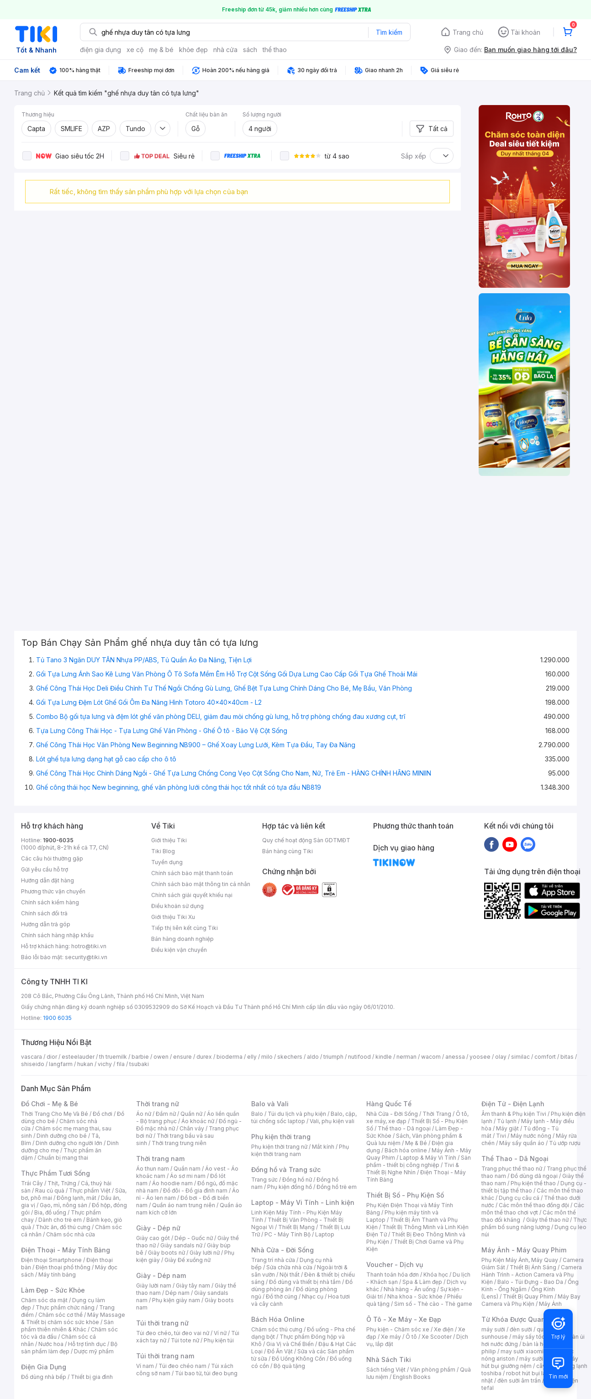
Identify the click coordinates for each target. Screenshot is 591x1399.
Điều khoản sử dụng (177, 906)
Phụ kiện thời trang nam (300, 1150)
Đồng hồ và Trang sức (286, 1169)
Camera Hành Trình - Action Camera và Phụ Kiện (531, 1274)
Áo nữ (143, 1113)
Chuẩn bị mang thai (62, 1157)
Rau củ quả (49, 1190)
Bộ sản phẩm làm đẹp (69, 1348)
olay (501, 1056)
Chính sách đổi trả (44, 913)
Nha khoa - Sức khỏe (415, 1296)
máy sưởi (493, 1329)
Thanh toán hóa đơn (392, 1274)
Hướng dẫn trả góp (45, 924)
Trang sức (264, 1179)
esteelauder (78, 1056)
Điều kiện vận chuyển (179, 949)
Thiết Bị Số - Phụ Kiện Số (405, 1195)
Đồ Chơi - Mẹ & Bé (49, 1104)
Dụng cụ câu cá (519, 1197)
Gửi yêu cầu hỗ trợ (44, 869)
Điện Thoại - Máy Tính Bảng (65, 1250)
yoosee (480, 1056)
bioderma (229, 1056)
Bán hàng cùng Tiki (287, 851)
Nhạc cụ (312, 1296)
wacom (431, 1056)
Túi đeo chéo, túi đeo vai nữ (172, 1333)
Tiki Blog (163, 851)
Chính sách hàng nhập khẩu (57, 935)
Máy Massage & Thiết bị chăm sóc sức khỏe (73, 1318)
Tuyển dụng (167, 862)
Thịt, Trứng (61, 1183)
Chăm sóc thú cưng (276, 1329)
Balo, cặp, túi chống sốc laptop (304, 1117)
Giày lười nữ (205, 1252)
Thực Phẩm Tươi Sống (55, 1173)
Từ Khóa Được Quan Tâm (521, 1319)
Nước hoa (50, 1344)
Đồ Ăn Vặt (280, 1351)
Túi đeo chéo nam (182, 1365)
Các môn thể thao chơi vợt (532, 1209)
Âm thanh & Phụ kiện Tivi (513, 1113)
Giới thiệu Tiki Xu (173, 916)
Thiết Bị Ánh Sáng (533, 1267)
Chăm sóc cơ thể (60, 1314)
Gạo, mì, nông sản (63, 1205)
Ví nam (145, 1365)
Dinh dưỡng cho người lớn (69, 1143)
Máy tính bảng (57, 1274)
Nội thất (290, 1274)
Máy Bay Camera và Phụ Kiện (530, 1300)
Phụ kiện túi (219, 1340)
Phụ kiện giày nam (176, 1300)
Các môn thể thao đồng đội (534, 1205)
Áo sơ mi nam (188, 1175)
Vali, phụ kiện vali (332, 1121)
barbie (140, 1056)
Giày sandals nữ (181, 1245)
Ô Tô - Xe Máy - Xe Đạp (403, 1319)
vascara (31, 1056)
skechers (289, 1056)
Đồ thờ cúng (281, 1296)
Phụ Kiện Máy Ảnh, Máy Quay (519, 1259)
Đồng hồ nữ (297, 1179)
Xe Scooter (437, 1336)
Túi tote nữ (185, 1340)
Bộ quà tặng (289, 1365)
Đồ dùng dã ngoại (534, 1175)
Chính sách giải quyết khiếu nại (191, 895)
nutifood (359, 1056)
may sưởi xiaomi (522, 1351)
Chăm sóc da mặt (44, 1300)
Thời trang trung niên (179, 1143)
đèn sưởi (521, 1329)
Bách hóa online (406, 1150)
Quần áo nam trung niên (183, 1205)
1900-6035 (58, 840)
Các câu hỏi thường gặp (52, 858)
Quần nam (187, 1168)
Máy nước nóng (531, 1135)
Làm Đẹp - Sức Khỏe (53, 1290)
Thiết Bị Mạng (296, 1227)
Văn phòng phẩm (432, 1369)
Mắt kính (323, 1146)
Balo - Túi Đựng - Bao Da (530, 1281)
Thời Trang (436, 1113)
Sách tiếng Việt (386, 1369)
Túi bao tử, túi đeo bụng (206, 1373)
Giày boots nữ (166, 1252)
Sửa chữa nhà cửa (289, 1267)
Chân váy (191, 1128)
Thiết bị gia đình (92, 1376)
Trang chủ (468, 32)
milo (267, 1056)
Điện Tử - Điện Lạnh (512, 1104)
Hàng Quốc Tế (389, 1104)
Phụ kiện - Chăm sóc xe (397, 1329)
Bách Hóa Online (278, 1319)
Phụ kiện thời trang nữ (279, 1146)
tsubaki (139, 1064)
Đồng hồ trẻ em (337, 1186)
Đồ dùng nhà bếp (43, 1376)
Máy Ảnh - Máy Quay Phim (523, 1250)
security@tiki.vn (86, 957)
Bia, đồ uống (50, 1212)
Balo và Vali (270, 1104)
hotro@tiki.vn (88, 946)
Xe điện (444, 1329)
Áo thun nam (152, 1168)
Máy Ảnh (550, 1303)
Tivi (501, 1135)
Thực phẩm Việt (90, 1190)
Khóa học (435, 1274)
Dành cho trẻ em (60, 1219)
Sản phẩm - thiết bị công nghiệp (418, 1161)
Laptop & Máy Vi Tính (428, 1157)
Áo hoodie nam (172, 1183)
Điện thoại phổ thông (63, 1267)
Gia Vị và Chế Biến (290, 1344)
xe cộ (135, 49)
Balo (257, 1113)
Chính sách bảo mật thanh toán (192, 873)
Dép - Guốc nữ (193, 1238)
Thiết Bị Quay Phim (528, 1296)
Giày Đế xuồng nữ (187, 1259)
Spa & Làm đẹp (422, 1281)
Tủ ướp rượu (564, 1143)
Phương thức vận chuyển (53, 891)
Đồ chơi (102, 1113)
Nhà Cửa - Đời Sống (282, 1250)
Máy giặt (507, 1128)
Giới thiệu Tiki (169, 840)
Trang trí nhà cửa (273, 1259)
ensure (182, 1056)
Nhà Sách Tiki (388, 1359)
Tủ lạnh (507, 1121)
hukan (85, 1064)
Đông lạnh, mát (76, 1197)
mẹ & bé (161, 49)
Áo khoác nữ (197, 1121)
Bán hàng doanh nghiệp (182, 938)
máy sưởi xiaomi (540, 1358)
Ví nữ (220, 1333)
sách (250, 49)
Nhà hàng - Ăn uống (410, 1289)
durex (204, 1056)
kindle (383, 1056)
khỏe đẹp (193, 49)
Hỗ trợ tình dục (87, 1344)
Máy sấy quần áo (521, 1143)
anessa (455, 1056)
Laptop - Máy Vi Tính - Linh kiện (302, 1202)
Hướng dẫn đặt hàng (47, 880)
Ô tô (411, 1336)
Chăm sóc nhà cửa (70, 1234)
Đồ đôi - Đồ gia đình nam (195, 1190)
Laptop (324, 1234)
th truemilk (113, 1056)
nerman (406, 1056)
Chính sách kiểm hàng (50, 902)
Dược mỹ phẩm (94, 1351)
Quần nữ (191, 1113)
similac (520, 1056)
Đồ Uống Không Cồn (298, 1358)
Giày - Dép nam (161, 1275)
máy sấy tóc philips (538, 1336)
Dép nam (177, 1292)
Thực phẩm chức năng (65, 1307)
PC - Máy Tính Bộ (287, 1234)
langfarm (61, 1064)
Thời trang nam (160, 1158)
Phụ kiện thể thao (533, 1183)
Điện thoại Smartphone (51, 1259)
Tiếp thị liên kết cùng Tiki (184, 927)
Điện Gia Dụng (43, 1367)
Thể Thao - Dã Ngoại (515, 1158)
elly (252, 1056)
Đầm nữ (166, 1113)
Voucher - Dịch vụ (394, 1264)
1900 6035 (57, 1017)
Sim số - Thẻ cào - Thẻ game (433, 1303)
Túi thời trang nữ (162, 1323)
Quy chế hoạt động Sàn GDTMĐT (306, 840)
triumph (333, 1056)
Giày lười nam (153, 1285)
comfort (545, 1056)
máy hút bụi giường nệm (529, 1362)
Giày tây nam (193, 1285)
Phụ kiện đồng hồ (289, 1186)
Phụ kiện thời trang (281, 1136)
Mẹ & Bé (416, 1143)
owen (161, 1056)
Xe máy (391, 1336)
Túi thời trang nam (165, 1356)
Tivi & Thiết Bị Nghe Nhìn (412, 1168)
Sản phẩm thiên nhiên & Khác (67, 1326)
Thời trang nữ (157, 1104)
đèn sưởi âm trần (519, 1380)
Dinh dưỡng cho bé (62, 1135)
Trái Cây (32, 1183)
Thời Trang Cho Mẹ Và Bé (54, 1113)
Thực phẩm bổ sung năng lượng (534, 1223)
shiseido (32, 1064)
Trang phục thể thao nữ (511, 1168)
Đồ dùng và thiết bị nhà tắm (305, 1281)
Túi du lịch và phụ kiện (297, 1113)
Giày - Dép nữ (158, 1228)
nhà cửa (225, 49)
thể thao (275, 49)
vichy (105, 1064)
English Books (412, 1376)
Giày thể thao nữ (547, 1219)
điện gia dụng (100, 49)
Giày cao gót (153, 1238)
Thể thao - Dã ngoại (404, 1128)
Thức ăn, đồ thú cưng (63, 1227)
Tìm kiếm (389, 32)
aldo (313, 1056)
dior (52, 1056)
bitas (567, 1056)
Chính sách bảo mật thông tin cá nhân (200, 884)
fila (120, 1064)
